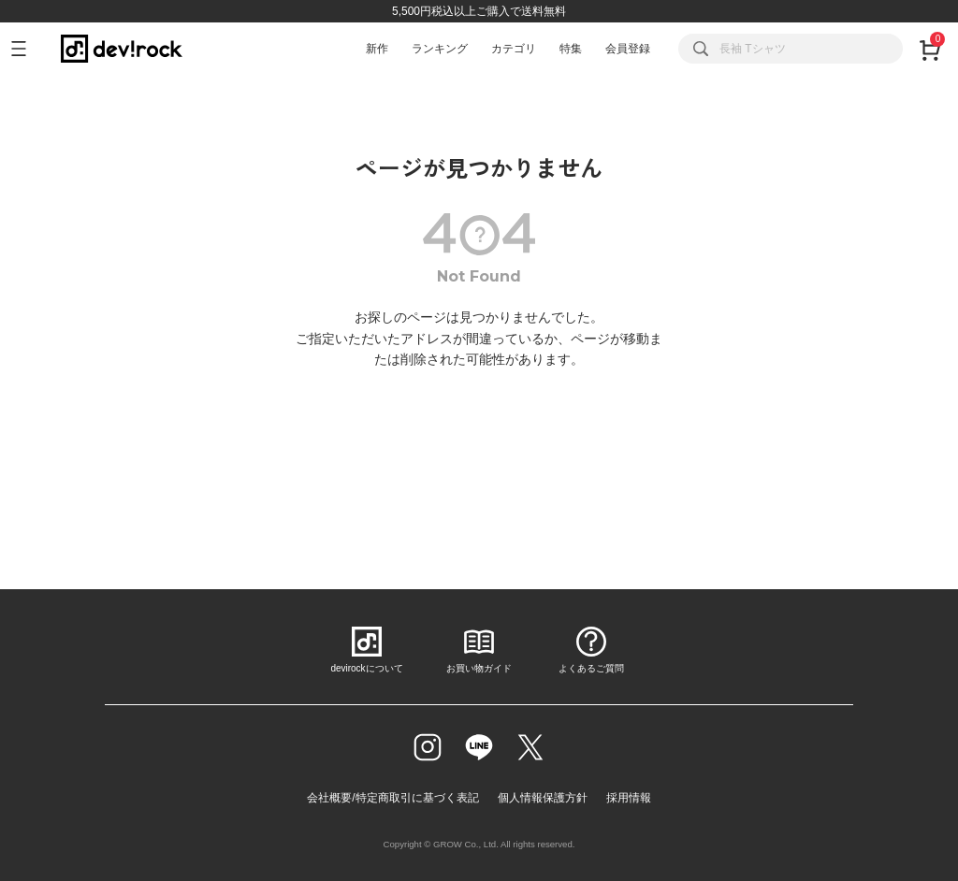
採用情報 (628, 797)
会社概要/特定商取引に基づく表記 (392, 797)
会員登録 (627, 48)
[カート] (929, 48)
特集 (570, 48)
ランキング (440, 48)
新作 (377, 48)
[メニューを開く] (26, 48)
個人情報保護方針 (543, 797)
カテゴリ (513, 48)
